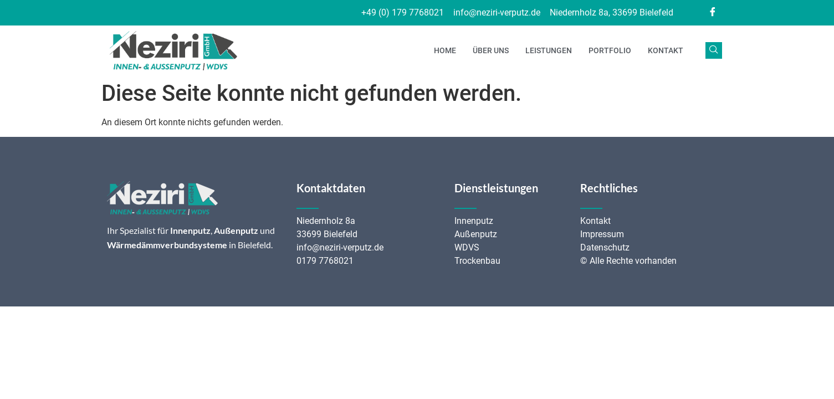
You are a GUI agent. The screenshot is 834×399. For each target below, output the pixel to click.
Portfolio (610, 50)
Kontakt (665, 50)
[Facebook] (712, 12)
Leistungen (548, 50)
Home (445, 50)
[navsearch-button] (713, 50)
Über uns (491, 50)
